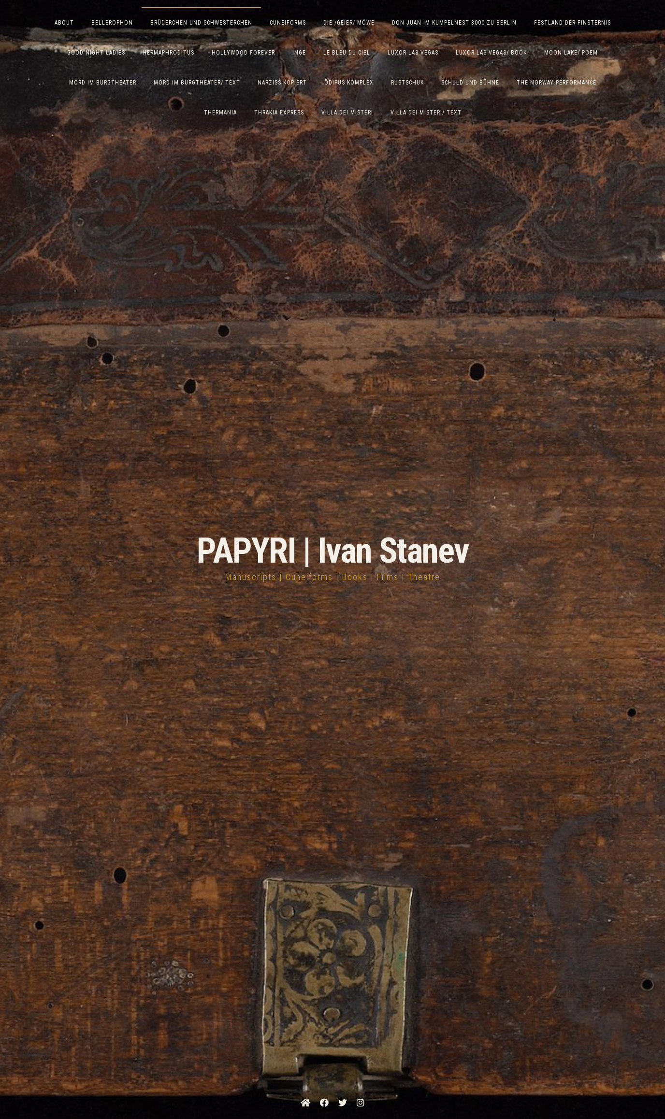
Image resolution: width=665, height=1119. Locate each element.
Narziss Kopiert (282, 82)
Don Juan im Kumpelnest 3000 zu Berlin (454, 22)
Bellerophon (112, 22)
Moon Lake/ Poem (571, 52)
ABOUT (64, 22)
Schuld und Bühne (470, 82)
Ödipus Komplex (349, 82)
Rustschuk (407, 82)
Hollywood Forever (243, 52)
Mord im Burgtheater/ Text (197, 82)
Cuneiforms (288, 22)
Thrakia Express (279, 112)
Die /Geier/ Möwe (349, 22)
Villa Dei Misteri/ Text (426, 112)
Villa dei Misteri (347, 112)
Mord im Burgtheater (102, 82)
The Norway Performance (556, 82)
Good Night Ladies (96, 52)
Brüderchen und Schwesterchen (201, 22)
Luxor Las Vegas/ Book (491, 52)
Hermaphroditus (168, 52)
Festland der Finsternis (572, 22)
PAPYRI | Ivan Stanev (333, 550)
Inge (299, 52)
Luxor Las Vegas (413, 52)
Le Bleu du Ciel (346, 52)
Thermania (220, 112)
